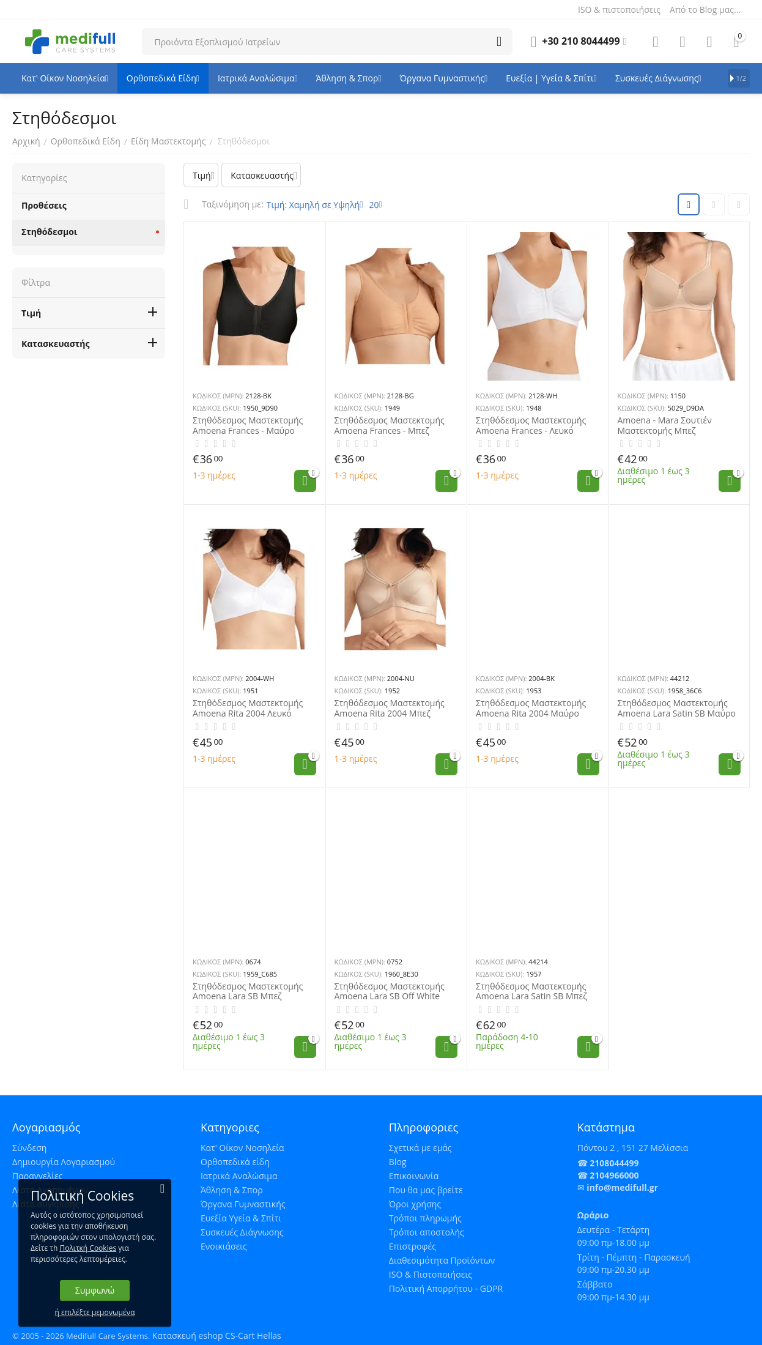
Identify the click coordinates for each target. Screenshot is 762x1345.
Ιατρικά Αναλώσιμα (239, 1176)
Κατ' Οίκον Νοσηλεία (242, 1147)
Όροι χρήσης (415, 1204)
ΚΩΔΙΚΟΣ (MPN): (218, 395)
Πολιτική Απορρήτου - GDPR (446, 1288)
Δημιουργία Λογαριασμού (63, 1162)
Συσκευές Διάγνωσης (242, 1232)
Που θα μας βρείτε (426, 1190)
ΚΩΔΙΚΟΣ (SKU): (217, 407)
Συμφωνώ (94, 1290)
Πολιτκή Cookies (87, 1248)
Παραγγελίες (37, 1176)
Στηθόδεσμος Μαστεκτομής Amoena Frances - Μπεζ (390, 425)
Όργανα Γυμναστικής (243, 1204)
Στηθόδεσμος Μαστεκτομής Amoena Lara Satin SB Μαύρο (677, 708)
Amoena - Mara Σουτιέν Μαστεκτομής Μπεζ (665, 425)
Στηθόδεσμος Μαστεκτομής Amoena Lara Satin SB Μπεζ (531, 992)
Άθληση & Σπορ (232, 1190)
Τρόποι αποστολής (426, 1232)
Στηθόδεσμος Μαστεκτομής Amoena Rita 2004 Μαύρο (531, 708)
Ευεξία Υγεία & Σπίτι (241, 1218)
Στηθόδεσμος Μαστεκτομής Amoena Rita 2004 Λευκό (248, 708)
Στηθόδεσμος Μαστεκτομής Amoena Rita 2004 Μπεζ (390, 708)
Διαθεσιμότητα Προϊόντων (442, 1260)
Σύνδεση (29, 1147)
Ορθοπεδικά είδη (235, 1162)
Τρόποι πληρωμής (425, 1218)
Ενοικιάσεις (224, 1246)
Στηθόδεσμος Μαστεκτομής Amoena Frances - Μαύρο (248, 425)
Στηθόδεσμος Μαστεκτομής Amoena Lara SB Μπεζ (248, 992)
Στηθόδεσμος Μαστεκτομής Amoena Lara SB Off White (390, 992)
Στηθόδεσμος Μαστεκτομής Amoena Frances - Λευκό (531, 425)
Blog (398, 1162)
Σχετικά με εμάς (420, 1147)
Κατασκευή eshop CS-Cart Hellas (216, 1335)
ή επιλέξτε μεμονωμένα (95, 1312)
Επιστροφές (412, 1246)
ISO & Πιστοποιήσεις (430, 1274)
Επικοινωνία (413, 1176)
